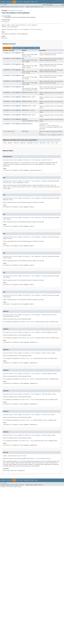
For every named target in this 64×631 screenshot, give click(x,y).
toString (24, 131)
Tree (21, 1)
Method (22, 6)
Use (18, 1)
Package (9, 1)
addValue (24, 92)
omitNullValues (26, 123)
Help (36, 1)
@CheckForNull (7, 182)
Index (32, 1)
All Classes (3, 4)
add (23, 52)
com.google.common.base (14, 10)
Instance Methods (19, 48)
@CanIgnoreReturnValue (10, 160)
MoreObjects (5, 21)
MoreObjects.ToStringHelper (28, 25)
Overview (3, 1)
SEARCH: (45, 4)
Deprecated (27, 1)
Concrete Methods (33, 48)
